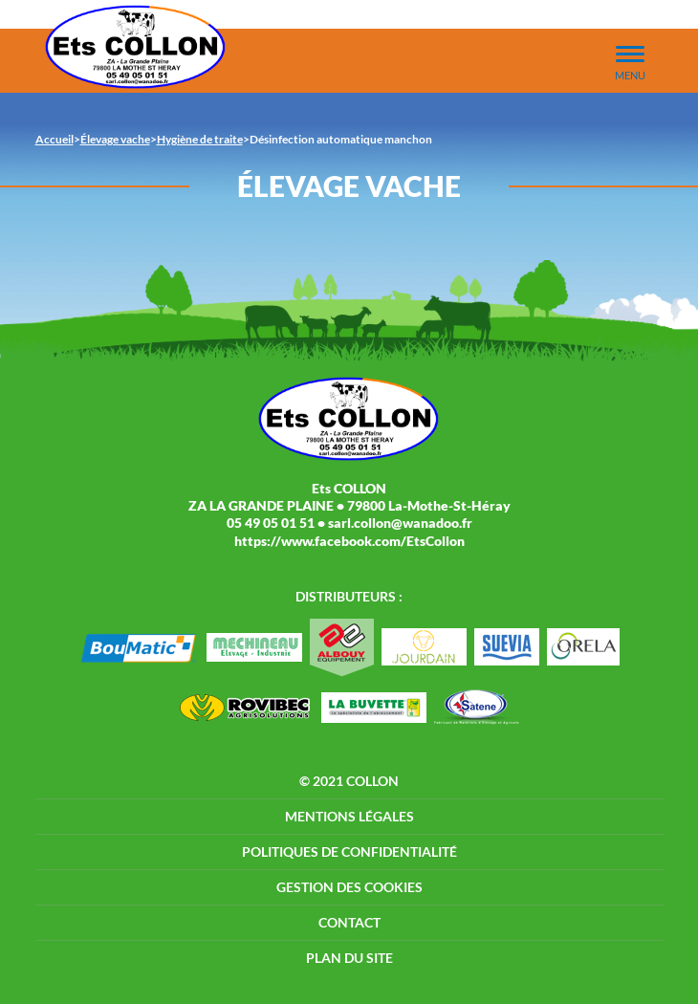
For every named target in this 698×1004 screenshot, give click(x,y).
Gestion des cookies (349, 887)
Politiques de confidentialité (349, 851)
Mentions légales (349, 816)
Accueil (54, 139)
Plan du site (349, 957)
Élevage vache (115, 139)
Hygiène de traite (200, 139)
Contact (349, 922)
